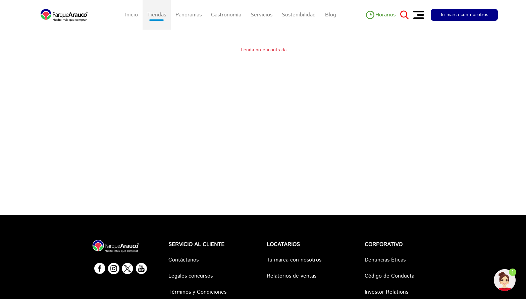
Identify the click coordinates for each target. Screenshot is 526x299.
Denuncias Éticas (385, 260)
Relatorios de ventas (291, 276)
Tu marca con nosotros (464, 14)
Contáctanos (183, 260)
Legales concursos (190, 276)
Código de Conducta (389, 276)
